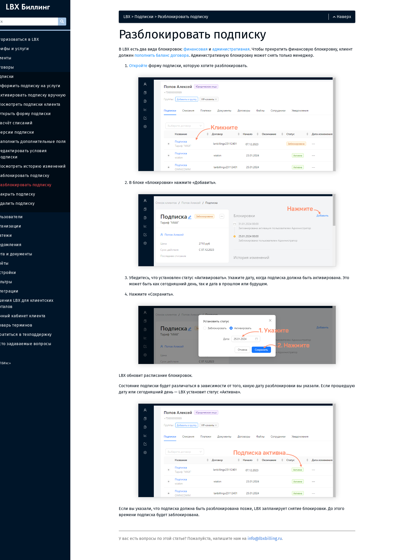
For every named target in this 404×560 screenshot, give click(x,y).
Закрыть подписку (29, 187)
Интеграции (18, 285)
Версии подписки (28, 132)
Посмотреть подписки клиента (42, 104)
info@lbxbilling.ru (276, 540)
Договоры (16, 67)
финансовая (207, 50)
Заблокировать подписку (36, 169)
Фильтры (15, 276)
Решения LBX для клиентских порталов (36, 297)
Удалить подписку (29, 197)
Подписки (16, 77)
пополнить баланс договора (188, 57)
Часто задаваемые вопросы (35, 337)
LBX (138, 18)
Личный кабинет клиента (32, 310)
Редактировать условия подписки (45, 150)
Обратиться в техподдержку (35, 328)
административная (243, 50)
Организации (20, 220)
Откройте (150, 67)
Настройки (17, 266)
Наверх (350, 18)
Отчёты (13, 257)
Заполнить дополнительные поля (44, 141)
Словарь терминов (26, 318)
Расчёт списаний (27, 123)
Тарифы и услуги (23, 49)
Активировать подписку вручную (44, 95)
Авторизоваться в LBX (29, 39)
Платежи (15, 229)
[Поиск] (41, 22)
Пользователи (20, 211)
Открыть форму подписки (37, 113)
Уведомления (20, 239)
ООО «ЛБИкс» (14, 357)
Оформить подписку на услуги (42, 85)
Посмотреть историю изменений (44, 160)
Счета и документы (25, 248)
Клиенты (15, 58)
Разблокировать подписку (37, 178)
